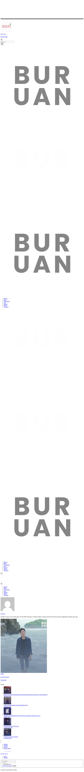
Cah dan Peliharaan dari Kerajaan (16, 705)
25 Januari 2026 (8, 738)
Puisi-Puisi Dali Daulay (11, 726)
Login (5, 756)
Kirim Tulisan (4, 36)
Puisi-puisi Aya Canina (11, 736)
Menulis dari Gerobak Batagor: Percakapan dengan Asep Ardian (25, 694)
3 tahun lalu (3, 680)
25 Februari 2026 (8, 727)
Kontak (5, 747)
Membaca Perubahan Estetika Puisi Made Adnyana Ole (22, 715)
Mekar (2, 674)
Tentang (6, 745)
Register (6, 757)
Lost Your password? (7, 765)
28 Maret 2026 (7, 696)
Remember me (7, 764)
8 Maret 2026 (7, 717)
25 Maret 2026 (7, 706)
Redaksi (6, 744)
